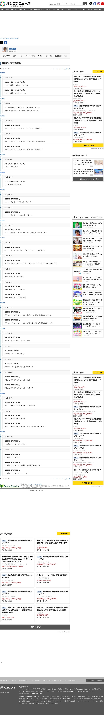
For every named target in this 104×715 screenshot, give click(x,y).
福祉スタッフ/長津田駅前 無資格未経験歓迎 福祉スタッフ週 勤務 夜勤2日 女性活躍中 (88, 120)
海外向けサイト (58, 680)
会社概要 (2, 680)
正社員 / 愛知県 (17, 580)
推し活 (90, 9)
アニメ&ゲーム (28, 9)
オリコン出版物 (12, 680)
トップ (3, 9)
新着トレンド (97, 9)
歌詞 (65, 56)
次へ (66, 69)
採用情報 (91, 680)
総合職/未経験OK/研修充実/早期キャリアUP (87, 107)
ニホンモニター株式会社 (35, 484)
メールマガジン (46, 680)
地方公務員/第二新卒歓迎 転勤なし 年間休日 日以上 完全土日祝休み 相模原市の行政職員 (87, 93)
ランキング (83, 9)
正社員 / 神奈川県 (52, 545)
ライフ (76, 9)
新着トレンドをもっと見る (88, 179)
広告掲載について (24, 680)
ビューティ (69, 9)
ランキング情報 (30, 56)
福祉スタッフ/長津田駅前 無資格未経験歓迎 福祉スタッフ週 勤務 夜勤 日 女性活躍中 (88, 79)
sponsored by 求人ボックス (63, 632)
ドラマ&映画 (18, 9)
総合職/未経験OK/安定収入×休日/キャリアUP (87, 459)
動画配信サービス (39, 9)
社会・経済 (56, 9)
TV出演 (40, 56)
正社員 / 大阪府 (17, 545)
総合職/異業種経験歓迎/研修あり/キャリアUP (87, 134)
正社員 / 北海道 (17, 613)
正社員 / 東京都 (17, 562)
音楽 (12, 9)
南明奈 (12, 48)
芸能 (7, 9)
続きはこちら (36, 627)
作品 (21, 56)
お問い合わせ (36, 680)
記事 (14, 56)
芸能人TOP (6, 56)
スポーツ (48, 9)
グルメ (63, 9)
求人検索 (64, 533)
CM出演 (58, 56)
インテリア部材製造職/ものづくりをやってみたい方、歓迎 (87, 471)
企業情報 (100, 680)
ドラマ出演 (49, 56)
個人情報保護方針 (70, 680)
